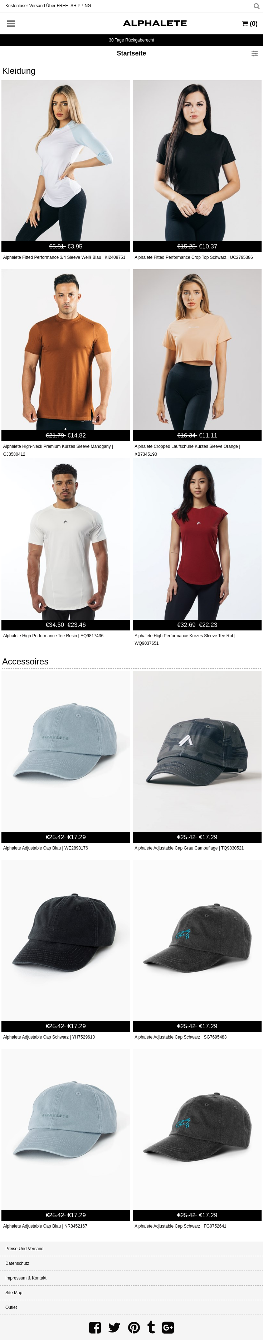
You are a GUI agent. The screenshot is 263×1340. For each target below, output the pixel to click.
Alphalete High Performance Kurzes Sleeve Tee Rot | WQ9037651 (185, 639)
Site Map (13, 1292)
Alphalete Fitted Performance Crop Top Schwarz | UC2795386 (194, 257)
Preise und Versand (24, 1248)
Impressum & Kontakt (26, 1278)
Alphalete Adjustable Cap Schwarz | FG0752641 (181, 1226)
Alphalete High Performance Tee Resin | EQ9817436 (53, 635)
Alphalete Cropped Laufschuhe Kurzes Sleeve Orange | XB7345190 (187, 450)
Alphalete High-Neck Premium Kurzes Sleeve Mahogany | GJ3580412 (58, 450)
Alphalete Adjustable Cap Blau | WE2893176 (45, 848)
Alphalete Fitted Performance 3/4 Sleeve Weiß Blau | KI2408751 (64, 257)
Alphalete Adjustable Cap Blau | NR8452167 (45, 1226)
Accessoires (25, 661)
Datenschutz (17, 1263)
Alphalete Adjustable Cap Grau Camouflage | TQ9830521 (189, 848)
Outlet (11, 1307)
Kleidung (18, 71)
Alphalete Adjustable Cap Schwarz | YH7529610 (49, 1037)
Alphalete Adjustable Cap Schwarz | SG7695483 (181, 1037)
